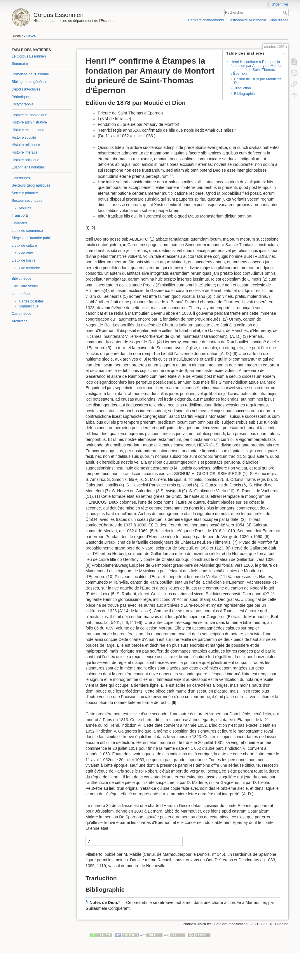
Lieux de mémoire (26, 268)
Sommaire (20, 64)
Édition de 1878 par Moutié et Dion (257, 81)
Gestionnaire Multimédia (247, 20)
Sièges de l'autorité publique (34, 238)
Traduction (242, 88)
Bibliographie (244, 94)
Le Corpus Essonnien (29, 56)
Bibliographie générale (29, 82)
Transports (20, 215)
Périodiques (21, 97)
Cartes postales (31, 301)
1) (171, 175)
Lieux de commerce (27, 231)
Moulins (25, 208)
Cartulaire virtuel (25, 286)
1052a (31, 36)
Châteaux (19, 223)
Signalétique (29, 306)
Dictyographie (23, 104)
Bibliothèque (21, 278)
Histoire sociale (24, 137)
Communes (21, 178)
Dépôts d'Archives (26, 89)
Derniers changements (206, 20)
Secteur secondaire (27, 201)
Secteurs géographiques (31, 185)
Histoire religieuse (26, 145)
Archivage (19, 321)
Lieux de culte (23, 253)
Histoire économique (28, 130)
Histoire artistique (25, 160)
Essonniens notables (28, 167)
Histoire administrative (29, 122)
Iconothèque (21, 294)
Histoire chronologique (29, 115)
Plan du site (279, 20)
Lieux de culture (24, 246)
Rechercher (285, 13)
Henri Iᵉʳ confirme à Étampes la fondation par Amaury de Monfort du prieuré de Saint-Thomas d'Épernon (256, 68)
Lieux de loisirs (23, 260)
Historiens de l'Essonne (30, 74)
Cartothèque (21, 314)
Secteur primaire (25, 193)
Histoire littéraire (25, 152)
